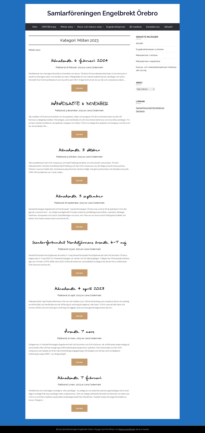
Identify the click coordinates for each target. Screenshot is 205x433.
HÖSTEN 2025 (49, 27)
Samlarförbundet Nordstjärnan (150, 108)
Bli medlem (136, 27)
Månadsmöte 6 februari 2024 (79, 61)
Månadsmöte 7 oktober (147, 55)
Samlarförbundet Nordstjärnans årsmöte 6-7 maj (79, 243)
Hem (34, 27)
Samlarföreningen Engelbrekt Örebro (102, 13)
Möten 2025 (67, 27)
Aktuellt (168, 27)
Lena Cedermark (94, 67)
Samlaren (140, 111)
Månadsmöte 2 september (148, 61)
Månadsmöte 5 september (79, 196)
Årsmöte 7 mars (79, 332)
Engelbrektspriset (115, 27)
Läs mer (79, 88)
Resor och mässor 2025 (89, 27)
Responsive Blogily (127, 429)
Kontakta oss (153, 27)
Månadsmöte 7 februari (79, 378)
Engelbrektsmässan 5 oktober (150, 49)
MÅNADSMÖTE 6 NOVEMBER (79, 104)
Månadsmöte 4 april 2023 (79, 289)
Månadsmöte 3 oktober (79, 150)
